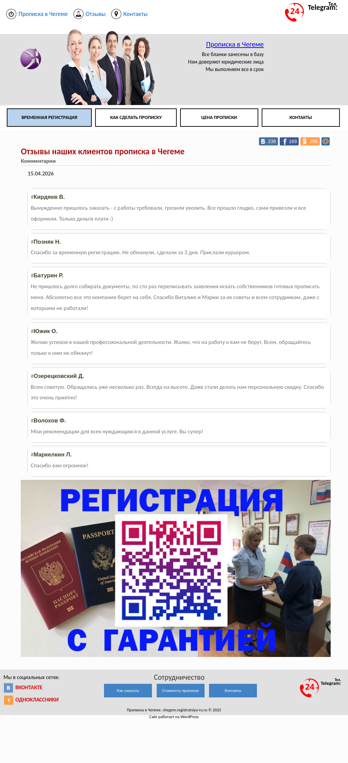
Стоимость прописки (180, 690)
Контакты (301, 117)
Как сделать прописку (136, 117)
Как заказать (128, 690)
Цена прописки (219, 117)
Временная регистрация (49, 117)
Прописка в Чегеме (235, 44)
